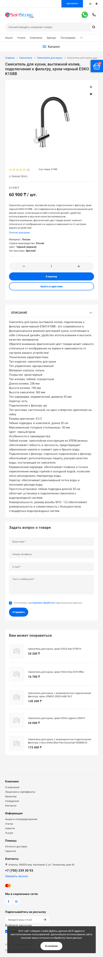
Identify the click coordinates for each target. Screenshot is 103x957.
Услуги (21, 37)
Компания (36, 37)
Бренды (51, 37)
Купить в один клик (51, 286)
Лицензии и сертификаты (20, 791)
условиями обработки (42, 602)
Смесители (25, 57)
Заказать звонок (16, 876)
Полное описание (19, 232)
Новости (10, 828)
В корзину (51, 276)
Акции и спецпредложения (21, 819)
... (81, 37)
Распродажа (68, 37)
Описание (19, 312)
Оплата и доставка (16, 846)
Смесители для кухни (49, 57)
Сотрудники (12, 801)
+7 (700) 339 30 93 (94, 15)
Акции (9, 37)
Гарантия (10, 851)
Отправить (18, 612)
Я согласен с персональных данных (48, 602)
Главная (9, 57)
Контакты (10, 805)
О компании (12, 787)
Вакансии (11, 796)
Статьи (9, 823)
